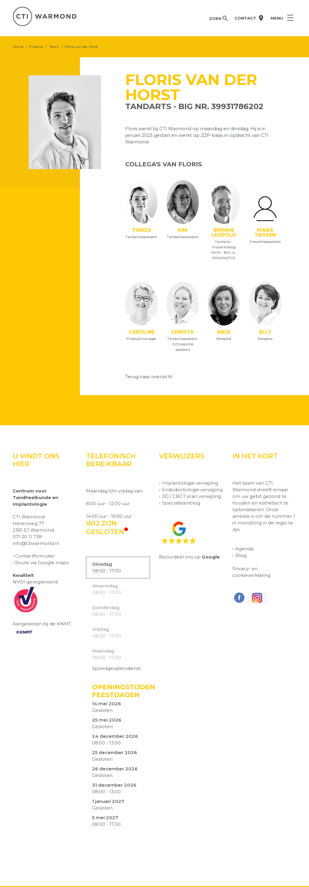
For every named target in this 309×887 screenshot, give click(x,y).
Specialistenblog (181, 504)
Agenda (244, 549)
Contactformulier (35, 557)
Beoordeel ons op (189, 558)
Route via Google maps (41, 563)
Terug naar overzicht (148, 377)
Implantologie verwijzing (190, 484)
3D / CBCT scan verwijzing (191, 497)
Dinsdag (102, 565)
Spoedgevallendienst (116, 669)
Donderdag (105, 608)
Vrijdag (100, 630)
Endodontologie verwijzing (192, 490)
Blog (240, 556)
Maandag (103, 652)
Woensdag (105, 587)
